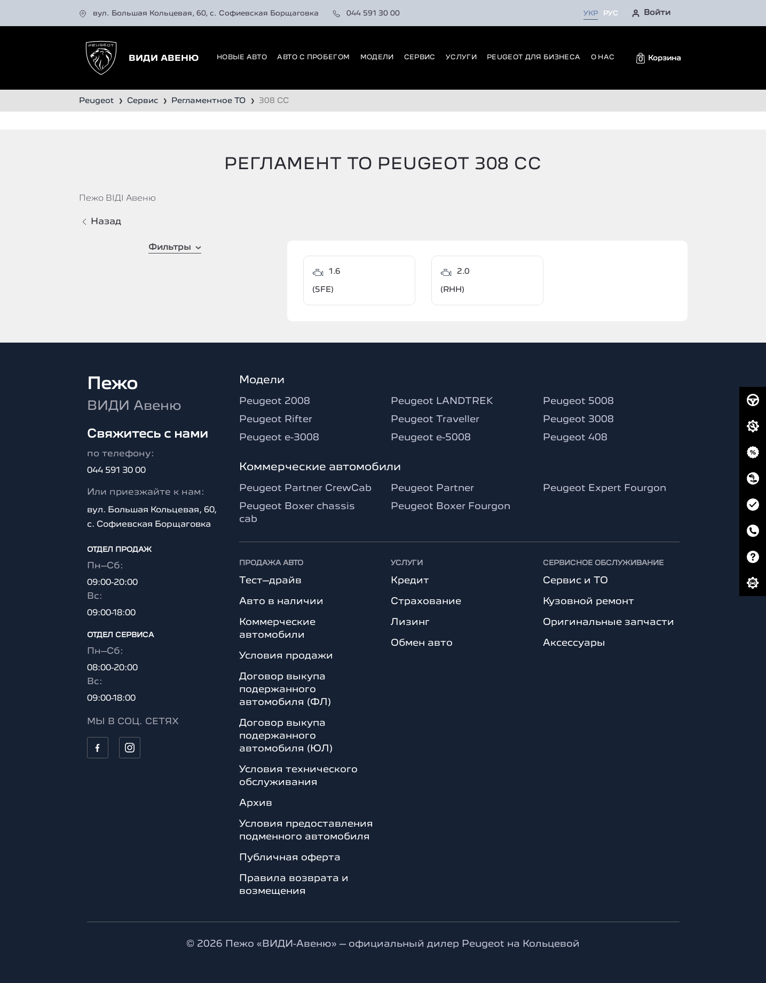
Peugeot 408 (575, 437)
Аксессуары (574, 643)
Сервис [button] (420, 57)
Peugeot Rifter (275, 419)
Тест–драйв (270, 580)
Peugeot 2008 (274, 401)
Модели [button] (377, 57)
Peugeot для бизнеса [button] (533, 57)
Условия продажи (286, 656)
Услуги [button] (461, 57)
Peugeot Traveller (435, 419)
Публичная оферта (290, 857)
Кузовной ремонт (588, 601)
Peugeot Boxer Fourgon (450, 506)
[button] (658, 58)
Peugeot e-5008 (431, 437)
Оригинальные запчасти (608, 622)
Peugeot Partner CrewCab (305, 488)
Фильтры (174, 247)
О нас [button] (603, 57)
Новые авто (242, 57)
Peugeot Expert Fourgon (604, 488)
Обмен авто (422, 643)
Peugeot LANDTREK (442, 401)
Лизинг (410, 622)
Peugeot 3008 (578, 419)
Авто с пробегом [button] (313, 57)
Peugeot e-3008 (279, 437)
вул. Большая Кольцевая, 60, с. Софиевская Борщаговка (200, 13)
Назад (101, 222)
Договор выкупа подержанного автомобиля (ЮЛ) (286, 736)
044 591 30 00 (366, 13)
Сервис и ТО (575, 580)
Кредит (410, 580)
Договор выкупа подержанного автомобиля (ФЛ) (285, 689)
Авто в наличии (281, 601)
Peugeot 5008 (578, 401)
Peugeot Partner (432, 488)
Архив (255, 803)
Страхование (426, 601)
